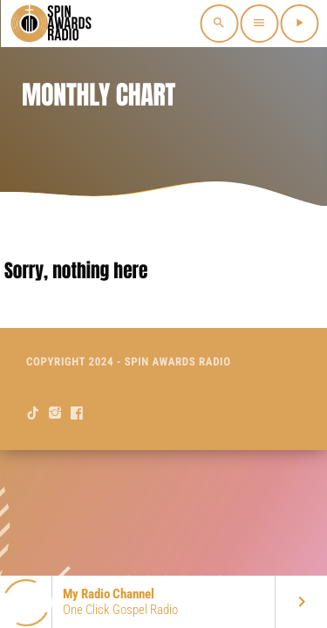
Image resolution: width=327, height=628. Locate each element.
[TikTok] (33, 413)
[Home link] (52, 23)
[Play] (299, 23)
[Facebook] (77, 413)
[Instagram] (55, 413)
